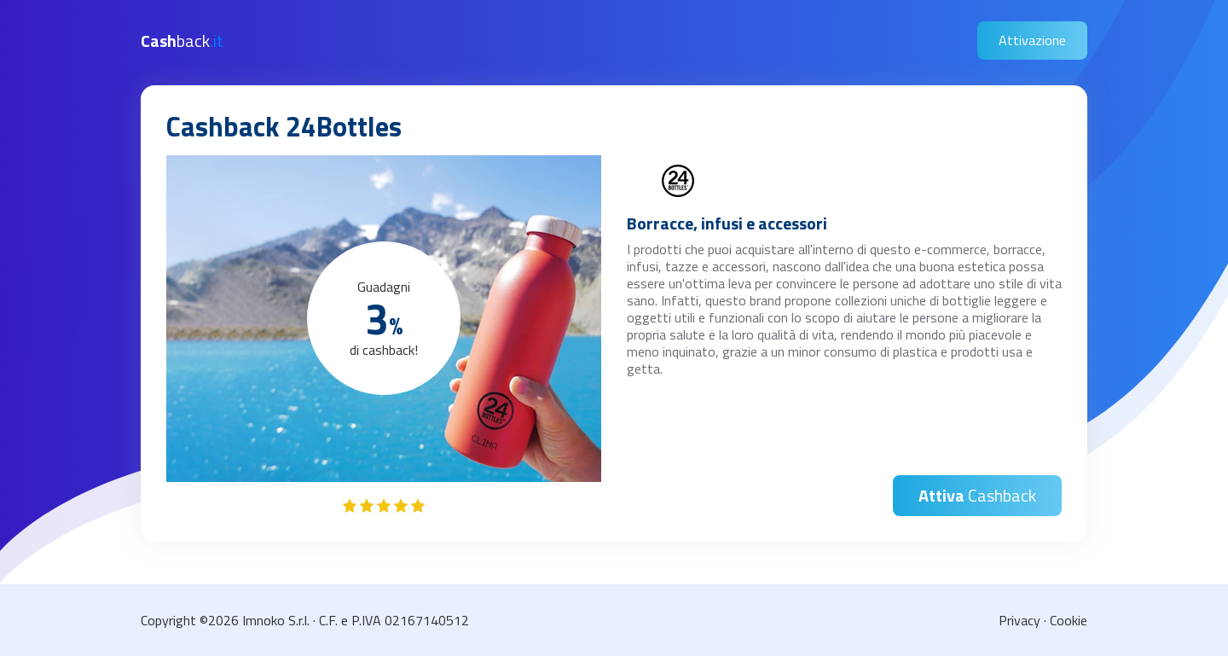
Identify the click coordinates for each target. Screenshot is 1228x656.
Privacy (1019, 620)
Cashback (977, 495)
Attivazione (1032, 40)
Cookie (1068, 620)
